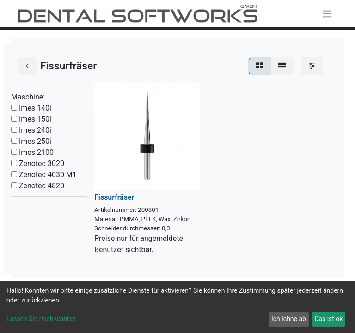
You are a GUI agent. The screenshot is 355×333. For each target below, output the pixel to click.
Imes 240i (35, 130)
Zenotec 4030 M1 (48, 174)
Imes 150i (35, 119)
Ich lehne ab (288, 318)
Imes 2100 (36, 152)
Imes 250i (35, 141)
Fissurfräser (114, 197)
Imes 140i (35, 108)
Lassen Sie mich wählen (40, 318)
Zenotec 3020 (41, 163)
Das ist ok (328, 318)
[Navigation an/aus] (327, 14)
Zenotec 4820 (41, 185)
